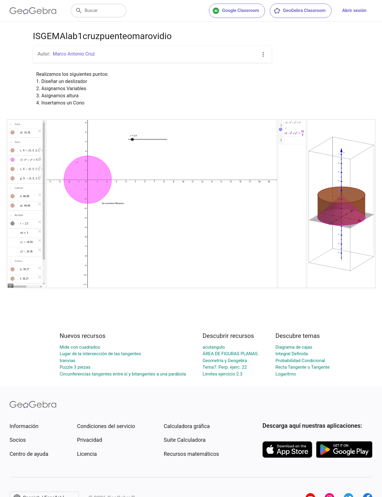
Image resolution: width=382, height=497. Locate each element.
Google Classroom (235, 10)
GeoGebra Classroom (299, 10)
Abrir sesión (354, 10)
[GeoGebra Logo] (33, 10)
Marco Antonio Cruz (74, 54)
